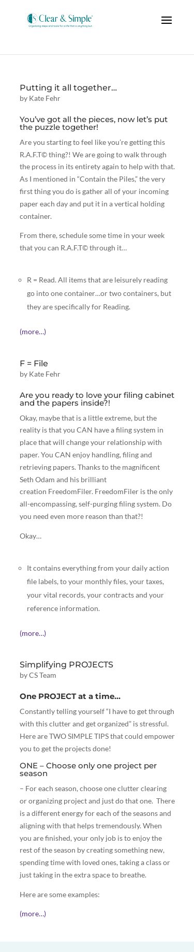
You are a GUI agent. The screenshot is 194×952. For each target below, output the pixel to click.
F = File (34, 363)
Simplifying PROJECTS (66, 665)
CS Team (42, 675)
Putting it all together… (68, 88)
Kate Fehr (45, 98)
